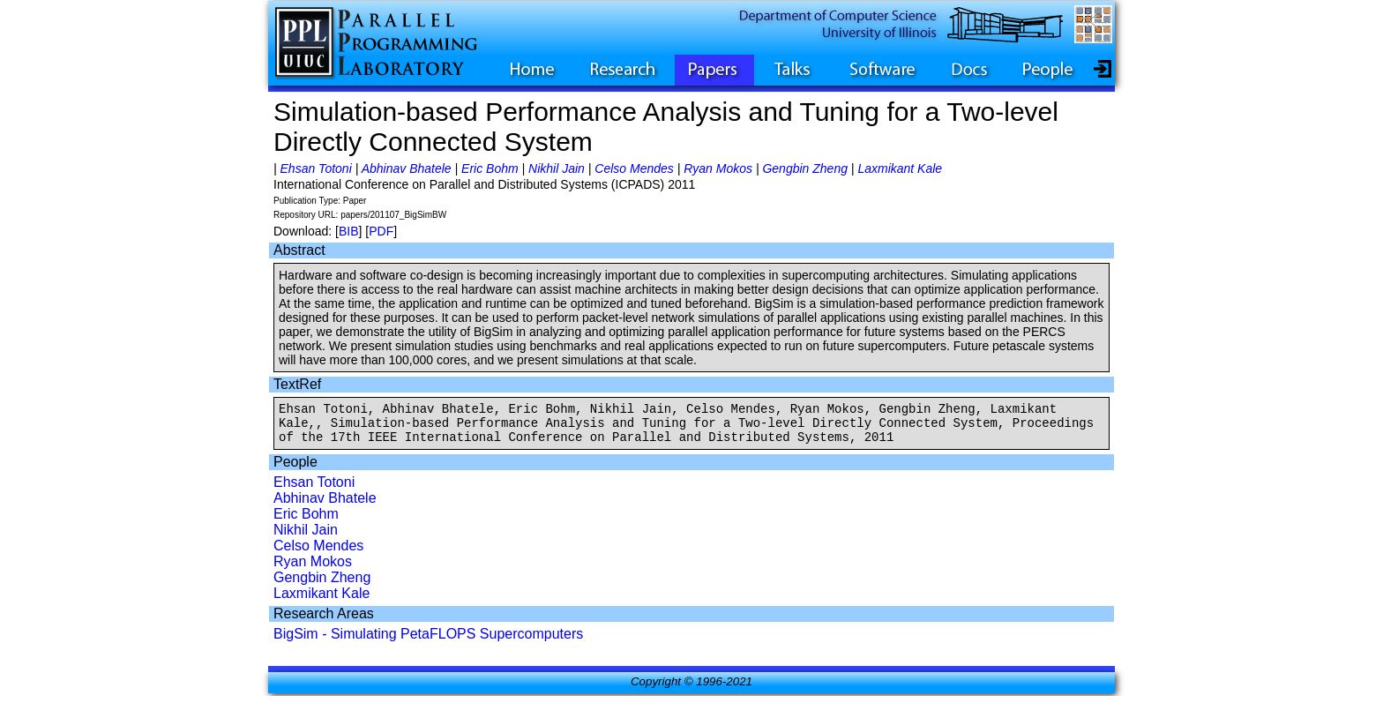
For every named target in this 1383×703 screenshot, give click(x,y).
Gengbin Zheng (805, 168)
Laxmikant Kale (899, 168)
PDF (381, 231)
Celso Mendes (634, 168)
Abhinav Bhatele (407, 168)
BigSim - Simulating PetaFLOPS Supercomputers (428, 641)
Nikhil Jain (556, 168)
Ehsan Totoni (316, 168)
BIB (349, 231)
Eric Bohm (490, 168)
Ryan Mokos (718, 168)
